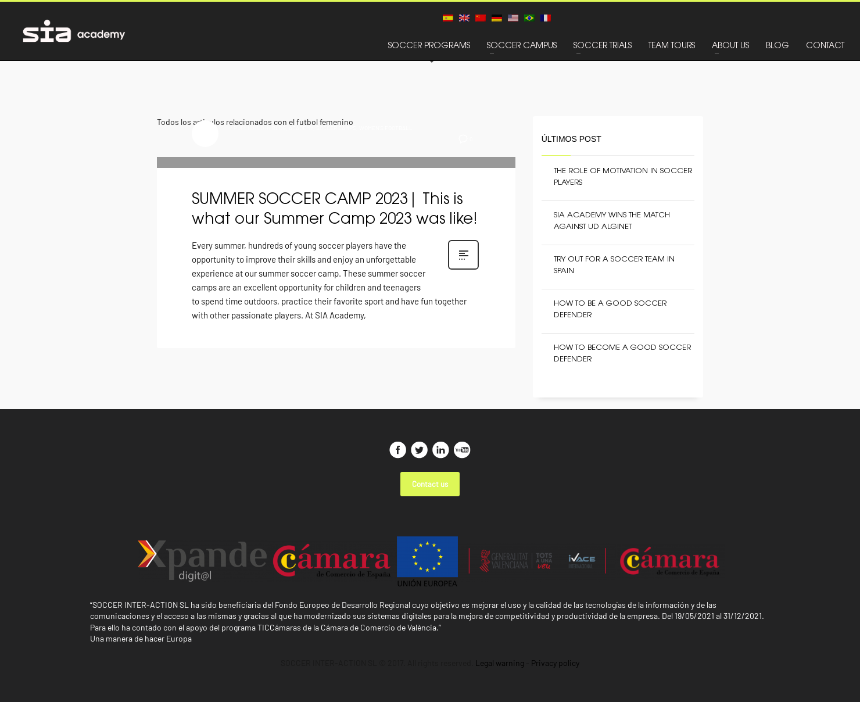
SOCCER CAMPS (336, 127)
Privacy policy (555, 663)
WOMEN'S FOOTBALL (386, 127)
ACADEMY (301, 127)
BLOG (279, 127)
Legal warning (499, 663)
